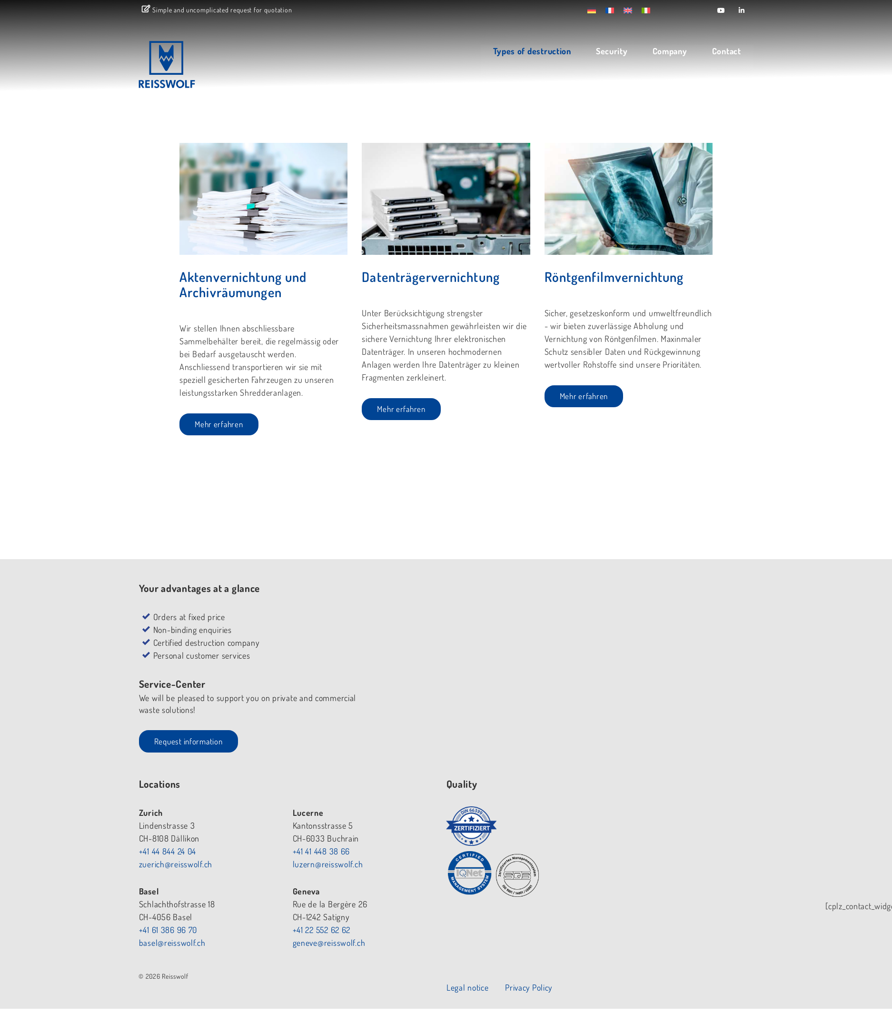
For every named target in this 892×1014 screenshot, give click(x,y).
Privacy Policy (726, 804)
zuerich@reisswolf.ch (391, 668)
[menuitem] (600, 10)
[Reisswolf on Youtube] (721, 10)
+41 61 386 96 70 (384, 734)
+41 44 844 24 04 (384, 656)
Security (609, 51)
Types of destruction (529, 51)
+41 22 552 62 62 (539, 734)
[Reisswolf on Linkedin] (742, 10)
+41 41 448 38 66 (537, 656)
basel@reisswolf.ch (388, 747)
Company (667, 51)
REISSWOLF (196, 68)
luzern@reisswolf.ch (543, 668)
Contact (723, 51)
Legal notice (664, 804)
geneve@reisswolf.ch (545, 747)
